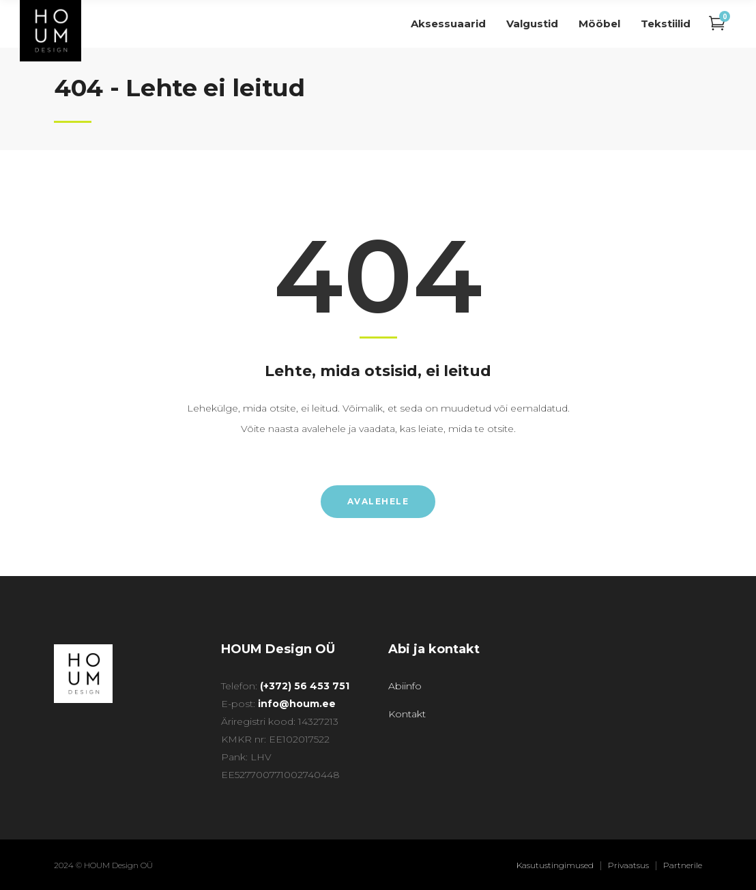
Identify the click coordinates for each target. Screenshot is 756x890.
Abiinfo (405, 686)
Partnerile (682, 865)
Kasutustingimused (555, 865)
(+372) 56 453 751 (304, 686)
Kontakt (407, 714)
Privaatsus (628, 865)
